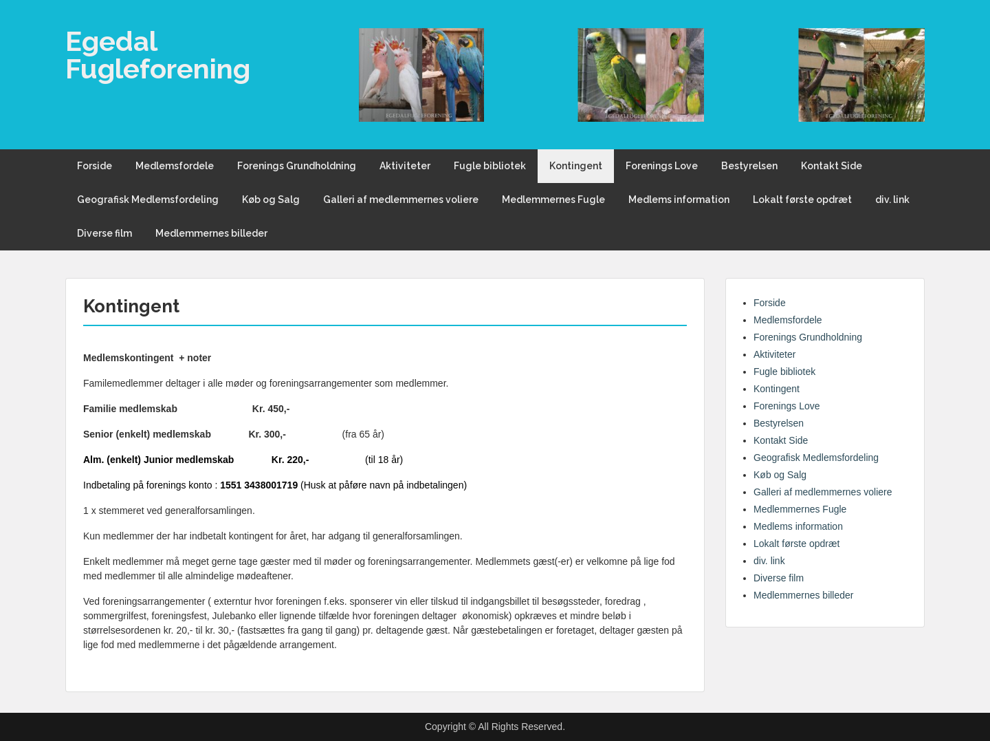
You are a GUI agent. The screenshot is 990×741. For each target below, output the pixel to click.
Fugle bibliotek (490, 165)
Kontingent (575, 165)
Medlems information (678, 199)
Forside (94, 165)
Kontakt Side (831, 165)
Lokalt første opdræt (802, 199)
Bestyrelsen (749, 165)
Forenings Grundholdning (296, 165)
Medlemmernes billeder (211, 233)
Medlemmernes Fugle (553, 199)
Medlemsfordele (174, 165)
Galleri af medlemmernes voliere (400, 199)
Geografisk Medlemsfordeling (148, 199)
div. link (892, 199)
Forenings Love (662, 165)
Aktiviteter (405, 165)
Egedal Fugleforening (157, 55)
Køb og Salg (271, 199)
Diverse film (104, 233)
